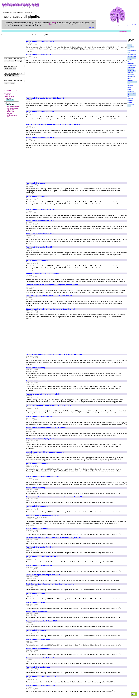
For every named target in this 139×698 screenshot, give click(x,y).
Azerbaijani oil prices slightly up (39, 565)
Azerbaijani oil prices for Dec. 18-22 (40, 234)
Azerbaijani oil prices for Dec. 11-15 (40, 247)
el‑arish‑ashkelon (12, 108)
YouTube (134, 25)
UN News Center (131, 95)
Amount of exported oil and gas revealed (42, 273)
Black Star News (131, 50)
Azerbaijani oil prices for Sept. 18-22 (40, 685)
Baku (50, 24)
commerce (7, 93)
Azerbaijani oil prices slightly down (40, 439)
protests (9, 113)
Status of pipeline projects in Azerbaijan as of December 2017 (50, 309)
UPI (128, 96)
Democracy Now (131, 56)
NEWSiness (130, 72)
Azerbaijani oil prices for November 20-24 (42, 476)
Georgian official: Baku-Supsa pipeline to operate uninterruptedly (52, 284)
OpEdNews (130, 80)
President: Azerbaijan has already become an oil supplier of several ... (54, 124)
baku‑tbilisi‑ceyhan (13, 106)
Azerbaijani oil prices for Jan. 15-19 (40, 137)
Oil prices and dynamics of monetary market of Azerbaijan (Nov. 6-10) (53, 538)
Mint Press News (131, 71)
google (124, 25)
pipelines (9, 98)
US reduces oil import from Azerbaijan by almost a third (48, 405)
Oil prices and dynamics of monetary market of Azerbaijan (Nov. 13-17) (54, 497)
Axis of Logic (130, 47)
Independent (130, 63)
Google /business (131, 58)
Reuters (129, 87)
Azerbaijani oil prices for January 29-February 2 (45, 98)
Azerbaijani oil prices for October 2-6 (40, 658)
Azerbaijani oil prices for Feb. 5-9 (39, 54)
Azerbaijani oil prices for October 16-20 (41, 621)
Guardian (129, 59)
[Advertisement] (44, 79)
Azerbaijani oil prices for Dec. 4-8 (39, 416)
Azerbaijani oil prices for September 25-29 (42, 676)
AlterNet (129, 45)
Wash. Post (130, 98)
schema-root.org (10, 90)
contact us (123, 31)
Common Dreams (131, 54)
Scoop (129, 89)
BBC (128, 48)
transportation (9, 96)
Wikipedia (91, 27)
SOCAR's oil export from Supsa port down (43, 575)
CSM (128, 52)
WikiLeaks (129, 100)
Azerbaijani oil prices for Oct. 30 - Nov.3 (42, 556)
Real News (130, 85)
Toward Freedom (131, 93)
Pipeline (53, 22)
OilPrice (129, 78)
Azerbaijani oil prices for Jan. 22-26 (40, 111)
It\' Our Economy (131, 65)
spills (8, 116)
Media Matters (131, 67)
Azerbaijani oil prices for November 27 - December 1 (47, 428)
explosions (10, 110)
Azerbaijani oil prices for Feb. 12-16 (40, 41)
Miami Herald (130, 69)
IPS (128, 61)
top (133, 694)
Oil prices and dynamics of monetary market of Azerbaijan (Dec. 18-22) (54, 354)
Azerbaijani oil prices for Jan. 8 (38, 196)
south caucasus (12, 115)
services (7, 95)
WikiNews (129, 102)
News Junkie (130, 74)
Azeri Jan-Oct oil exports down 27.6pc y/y (42, 515)
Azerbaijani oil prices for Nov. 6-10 (39, 547)
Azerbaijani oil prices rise (36, 630)
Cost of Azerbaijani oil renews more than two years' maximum (50, 584)
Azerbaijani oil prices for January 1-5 (40, 209)
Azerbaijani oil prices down (37, 260)
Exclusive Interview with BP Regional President (45, 452)
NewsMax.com (131, 76)
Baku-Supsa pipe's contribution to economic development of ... (51, 296)
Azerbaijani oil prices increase (38, 639)
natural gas (10, 111)
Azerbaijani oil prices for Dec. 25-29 (40, 221)
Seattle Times (130, 91)
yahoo (129, 25)
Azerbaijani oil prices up (35, 183)
